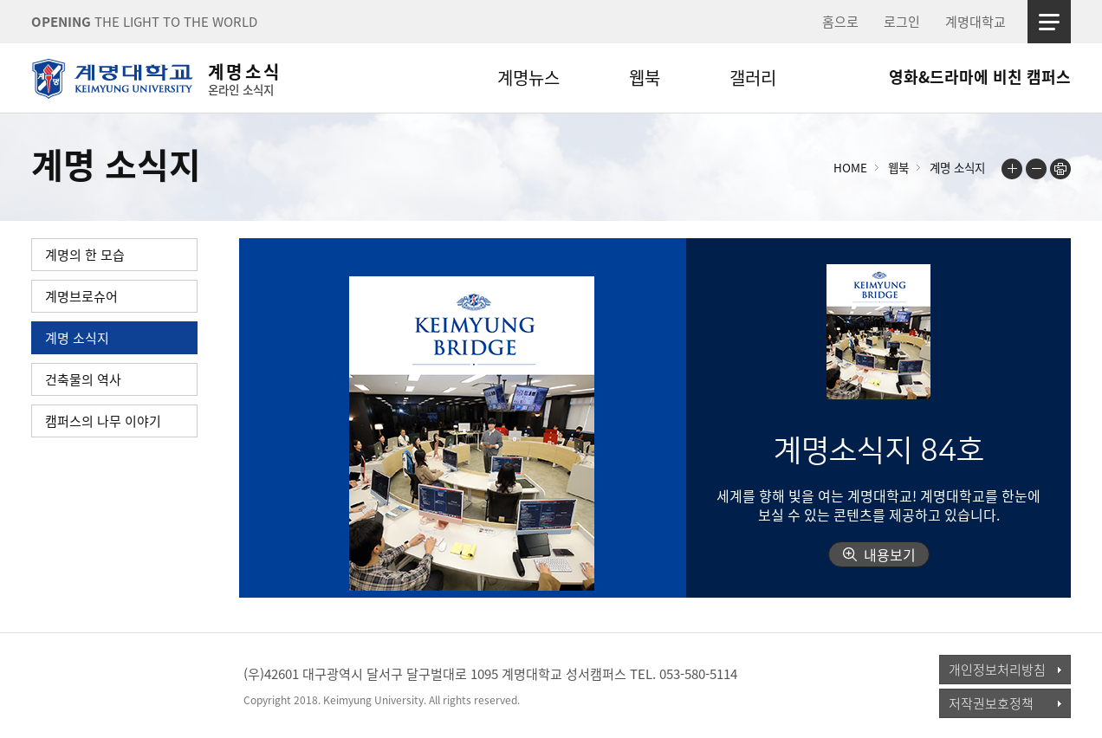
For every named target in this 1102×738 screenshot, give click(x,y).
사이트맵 (1049, 21)
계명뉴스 (528, 77)
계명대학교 (975, 21)
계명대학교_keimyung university (111, 685)
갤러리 (752, 77)
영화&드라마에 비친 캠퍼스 (980, 76)
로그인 (902, 21)
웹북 (644, 77)
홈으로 (840, 21)
